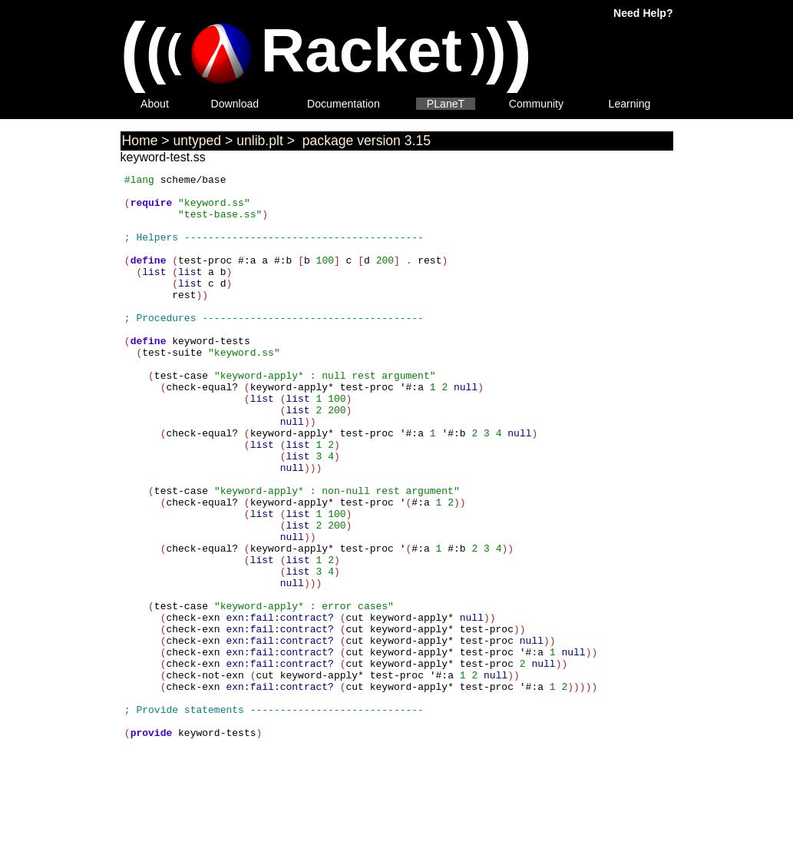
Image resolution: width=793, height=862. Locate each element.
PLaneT (445, 104)
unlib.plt (259, 140)
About (154, 104)
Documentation (343, 104)
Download (235, 104)
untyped (197, 140)
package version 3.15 (365, 140)
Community (536, 104)
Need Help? (642, 13)
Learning (630, 104)
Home (140, 140)
